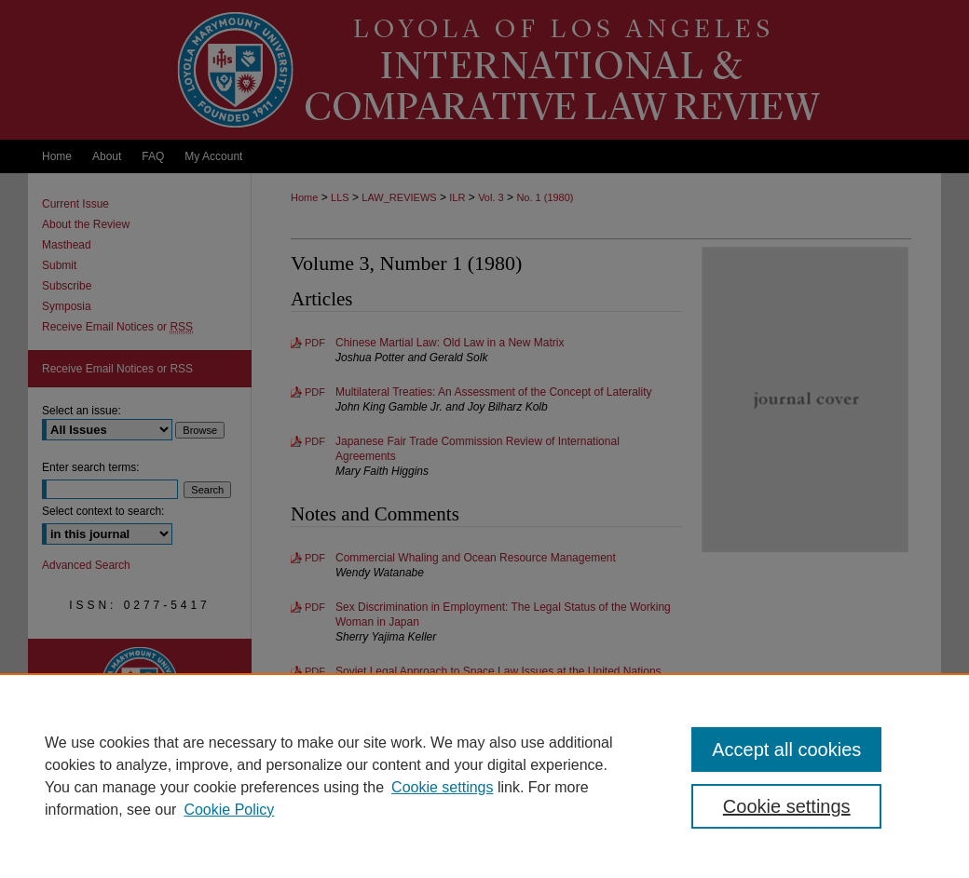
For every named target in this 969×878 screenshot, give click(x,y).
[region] (484, 775)
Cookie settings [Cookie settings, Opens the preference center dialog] (787, 806)
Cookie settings (442, 787)
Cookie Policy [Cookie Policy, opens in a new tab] (229, 809)
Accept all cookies (786, 749)
